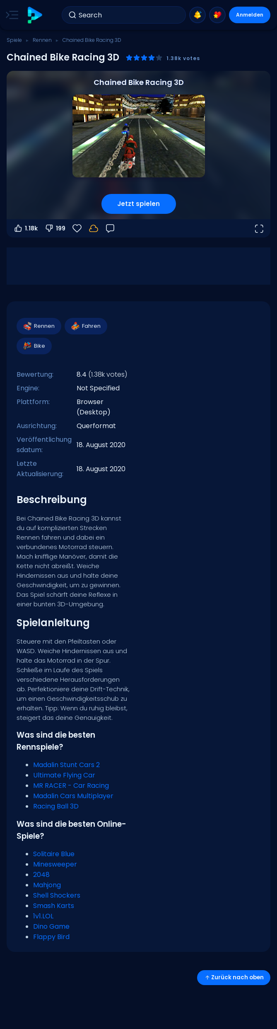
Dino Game (51, 926)
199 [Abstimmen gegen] (54, 228)
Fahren (85, 326)
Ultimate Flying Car (64, 775)
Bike (33, 346)
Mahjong (47, 885)
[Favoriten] (77, 228)
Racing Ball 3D (56, 806)
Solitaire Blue (54, 854)
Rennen (42, 40)
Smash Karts (53, 905)
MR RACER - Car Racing (71, 785)
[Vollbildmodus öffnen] (259, 228)
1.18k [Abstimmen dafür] (25, 228)
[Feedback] (110, 228)
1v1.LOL (43, 916)
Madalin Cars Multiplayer (73, 796)
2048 (41, 874)
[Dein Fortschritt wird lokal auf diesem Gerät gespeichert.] (94, 228)
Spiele (14, 40)
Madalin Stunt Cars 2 (66, 765)
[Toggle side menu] (10, 15)
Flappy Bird (51, 937)
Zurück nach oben (234, 977)
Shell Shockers (56, 895)
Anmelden (249, 14)
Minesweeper (55, 864)
